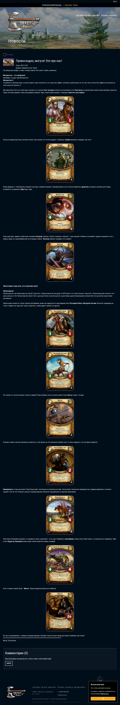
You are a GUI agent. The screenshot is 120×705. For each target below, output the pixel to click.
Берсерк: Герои (71, 5)
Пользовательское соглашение (40, 699)
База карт (96, 16)
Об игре (88, 16)
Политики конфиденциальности (58, 699)
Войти (115, 1)
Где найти (80, 16)
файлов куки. (105, 694)
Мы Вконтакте (79, 687)
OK (103, 698)
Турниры (104, 16)
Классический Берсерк (52, 5)
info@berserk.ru (62, 695)
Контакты (113, 16)
